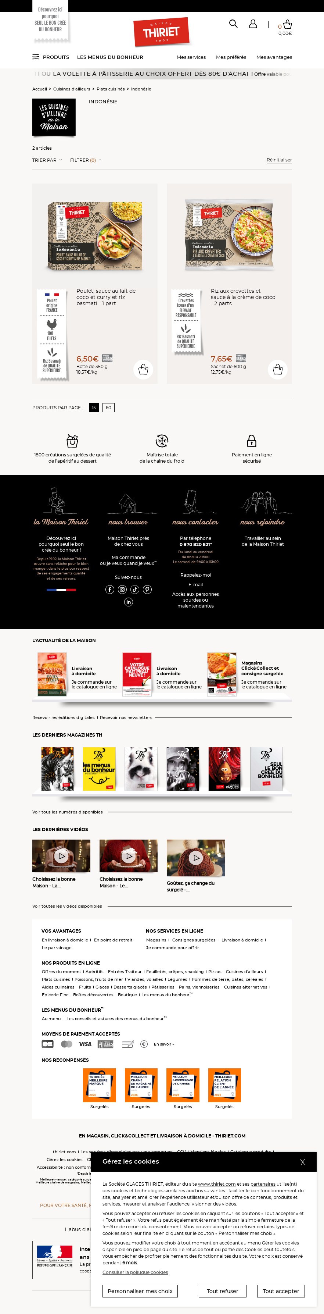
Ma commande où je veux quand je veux (128, 560)
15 (94, 407)
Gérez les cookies (65, 1159)
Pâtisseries (162, 987)
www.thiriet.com (217, 1184)
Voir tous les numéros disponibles (67, 812)
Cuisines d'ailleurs (71, 89)
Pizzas (215, 971)
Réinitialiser (279, 160)
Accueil (39, 89)
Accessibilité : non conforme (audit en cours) (83, 1167)
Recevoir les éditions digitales (63, 718)
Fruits (85, 987)
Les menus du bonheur (110, 57)
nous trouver (128, 522)
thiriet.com (64, 1151)
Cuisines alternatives (245, 987)
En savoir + (164, 1044)
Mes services (191, 57)
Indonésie (141, 89)
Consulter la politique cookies (135, 1272)
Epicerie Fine (55, 994)
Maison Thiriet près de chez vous (128, 541)
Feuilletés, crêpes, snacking (175, 971)
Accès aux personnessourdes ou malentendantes (195, 600)
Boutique (127, 994)
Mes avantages (274, 57)
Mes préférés (231, 57)
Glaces (102, 987)
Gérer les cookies (280, 1243)
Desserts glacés (130, 987)
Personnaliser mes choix (140, 1291)
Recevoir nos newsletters (126, 718)
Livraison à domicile (242, 940)
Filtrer (83, 160)
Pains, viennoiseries (199, 987)
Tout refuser (222, 1291)
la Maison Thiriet (61, 522)
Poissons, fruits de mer (99, 979)
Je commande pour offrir (172, 947)
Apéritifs (95, 971)
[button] (253, 25)
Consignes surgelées (194, 940)
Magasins (156, 940)
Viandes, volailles (145, 979)
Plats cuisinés (111, 89)
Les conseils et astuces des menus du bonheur (116, 1018)
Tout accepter (281, 1291)
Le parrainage (57, 947)
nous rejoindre (262, 522)
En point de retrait (113, 940)
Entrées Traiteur (125, 971)
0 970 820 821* (196, 544)
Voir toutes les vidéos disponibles (67, 906)
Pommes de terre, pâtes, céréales (227, 979)
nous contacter (195, 522)
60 (108, 407)
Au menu (51, 1018)
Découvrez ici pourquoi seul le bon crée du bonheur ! (61, 544)
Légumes (177, 979)
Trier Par (44, 160)
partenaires (263, 1184)
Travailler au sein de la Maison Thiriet (263, 541)
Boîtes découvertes (93, 994)
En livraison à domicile (65, 940)
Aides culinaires (58, 987)
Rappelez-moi (195, 575)
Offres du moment (61, 971)
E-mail (195, 584)
